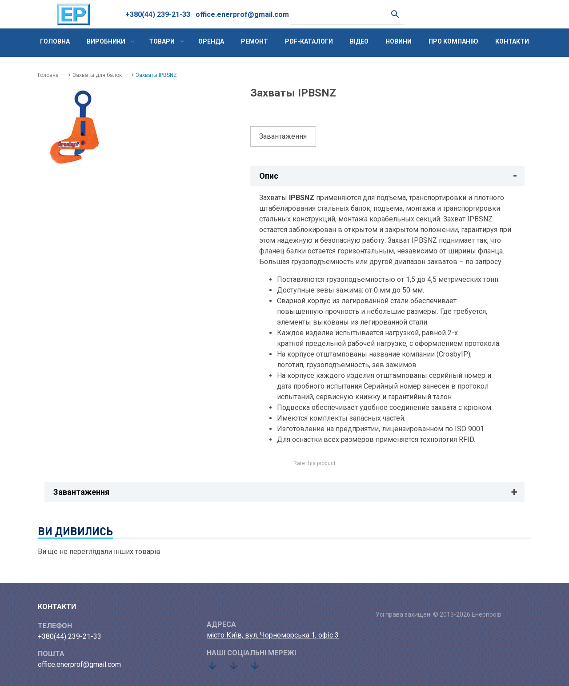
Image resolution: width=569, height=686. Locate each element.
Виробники (106, 41)
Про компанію (453, 41)
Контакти (512, 41)
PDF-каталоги (309, 41)
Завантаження (283, 136)
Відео (359, 41)
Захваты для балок (97, 75)
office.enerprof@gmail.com (242, 14)
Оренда (211, 41)
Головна (55, 41)
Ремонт (254, 41)
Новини (398, 41)
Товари (162, 41)
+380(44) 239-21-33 (157, 14)
